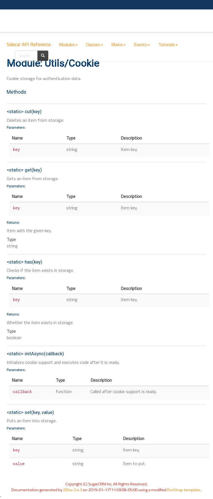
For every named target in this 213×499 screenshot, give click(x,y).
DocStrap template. (184, 490)
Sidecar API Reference (29, 44)
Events (142, 44)
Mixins (118, 44)
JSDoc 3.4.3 (72, 490)
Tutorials (168, 44)
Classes (94, 44)
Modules (68, 44)
